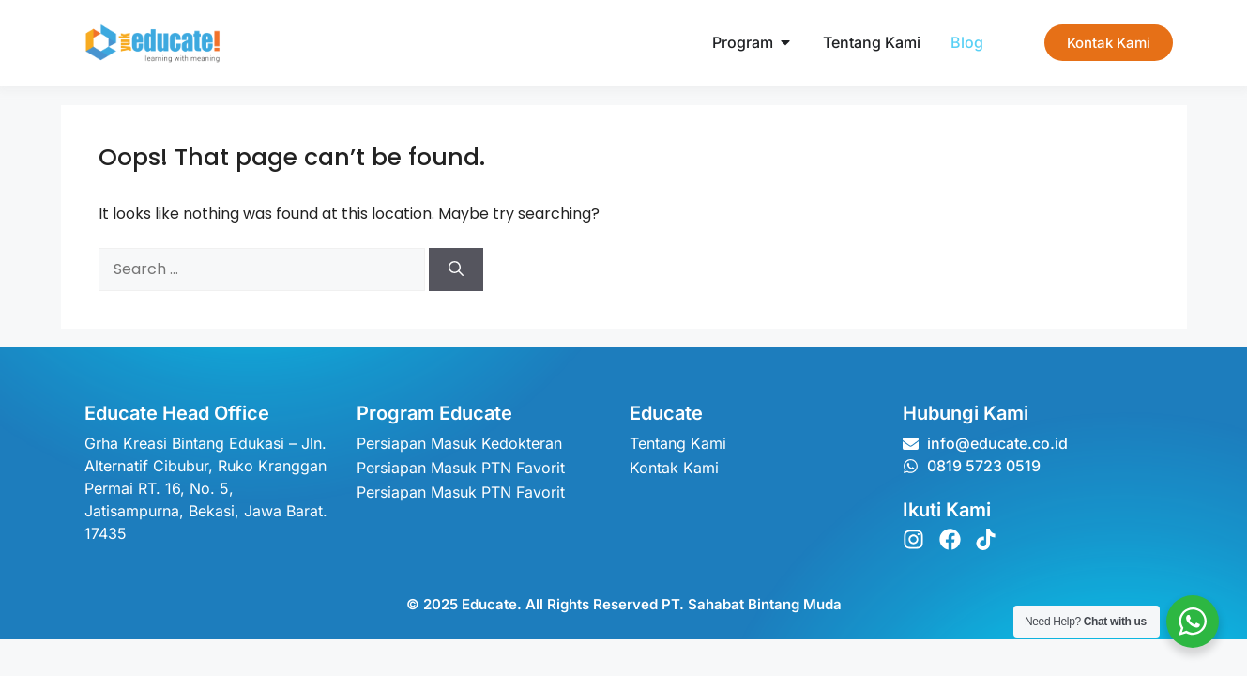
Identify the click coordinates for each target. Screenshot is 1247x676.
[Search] (456, 269)
